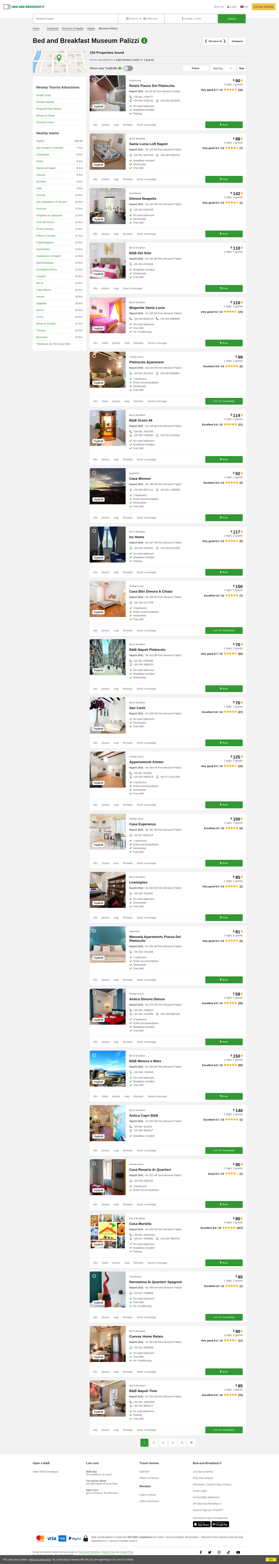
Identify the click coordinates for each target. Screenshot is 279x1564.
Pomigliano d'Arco (46, 269)
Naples (91, 28)
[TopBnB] (128, 68)
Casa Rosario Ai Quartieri (150, 1169)
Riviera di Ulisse (45, 115)
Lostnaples (138, 882)
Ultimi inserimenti (149, 1501)
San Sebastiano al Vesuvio (51, 201)
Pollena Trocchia (45, 235)
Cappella (41, 303)
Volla (39, 188)
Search (232, 18)
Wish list (219, 6)
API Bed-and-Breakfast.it (207, 1503)
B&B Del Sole (140, 253)
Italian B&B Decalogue (45, 1471)
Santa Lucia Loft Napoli (148, 144)
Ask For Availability (224, 401)
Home (36, 28)
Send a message (146, 124)
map (116, 124)
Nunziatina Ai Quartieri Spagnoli (155, 1282)
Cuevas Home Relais (146, 1336)
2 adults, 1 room (191, 18)
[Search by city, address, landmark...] (75, 18)
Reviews (128, 124)
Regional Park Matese (49, 108)
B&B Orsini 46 (140, 420)
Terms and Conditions (89, 1552)
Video (105, 343)
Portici (39, 161)
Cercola (40, 195)
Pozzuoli (41, 208)
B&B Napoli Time (143, 1391)
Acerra (40, 310)
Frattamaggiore (45, 242)
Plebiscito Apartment (146, 362)
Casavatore (42, 154)
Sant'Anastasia (44, 262)
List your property (263, 6)
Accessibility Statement (206, 1497)
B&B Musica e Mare (145, 1061)
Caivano (41, 276)
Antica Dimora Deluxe (147, 999)
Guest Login (200, 1490)
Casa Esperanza (142, 824)
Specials (144, 1471)
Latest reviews (148, 1494)
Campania (52, 28)
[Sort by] (223, 68)
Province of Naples (73, 28)
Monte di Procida (46, 323)
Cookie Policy (126, 1552)
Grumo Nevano (45, 228)
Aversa (40, 296)
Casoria (40, 174)
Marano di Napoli (46, 168)
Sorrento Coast (45, 122)
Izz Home (136, 537)
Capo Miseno (43, 289)
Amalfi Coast (43, 95)
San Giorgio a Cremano (49, 147)
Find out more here (40, 1559)
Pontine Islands (45, 102)
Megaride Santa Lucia (147, 308)
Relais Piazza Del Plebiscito (152, 86)
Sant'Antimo (43, 249)
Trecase (40, 330)
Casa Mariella (140, 1224)
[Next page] (192, 1443)
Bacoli (39, 283)
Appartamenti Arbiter (146, 762)
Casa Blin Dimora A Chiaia (150, 591)
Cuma (39, 316)
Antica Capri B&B (143, 1115)
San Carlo (137, 708)
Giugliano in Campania (49, 215)
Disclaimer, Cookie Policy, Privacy (212, 1484)
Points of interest (149, 1478)
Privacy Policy (108, 1552)
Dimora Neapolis (142, 198)
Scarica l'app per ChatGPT (208, 1510)
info (95, 124)
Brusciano (42, 337)
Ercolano (41, 181)
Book (224, 124)
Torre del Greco (45, 222)
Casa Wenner (140, 478)
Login (232, 6)
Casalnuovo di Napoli (48, 256)
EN (244, 6)
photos (105, 124)
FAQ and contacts (203, 1478)
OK (271, 1559)
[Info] (120, 68)
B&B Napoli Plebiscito (147, 650)
